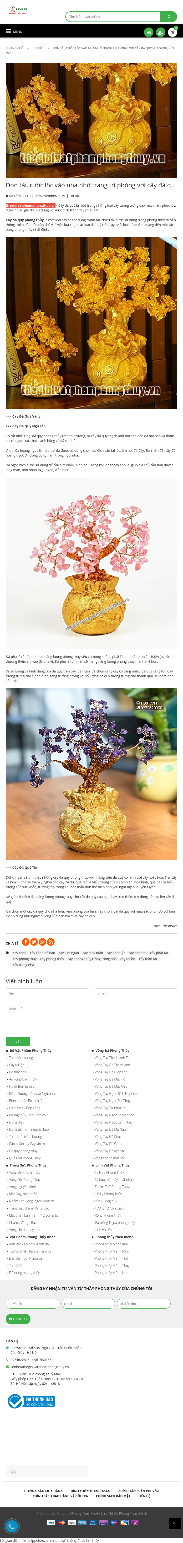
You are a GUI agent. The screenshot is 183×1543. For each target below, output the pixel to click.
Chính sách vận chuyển (138, 1491)
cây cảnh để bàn (42, 953)
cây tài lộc (128, 959)
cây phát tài (159, 953)
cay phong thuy (25, 959)
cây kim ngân (69, 953)
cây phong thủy (52, 959)
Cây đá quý (66, 205)
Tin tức (74, 196)
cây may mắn (92, 953)
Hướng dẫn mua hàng (43, 1491)
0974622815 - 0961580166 (30, 1359)
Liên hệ (144, 1496)
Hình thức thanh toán (91, 1491)
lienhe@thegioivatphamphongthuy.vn (39, 1367)
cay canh (19, 953)
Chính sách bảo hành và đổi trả (60, 1496)
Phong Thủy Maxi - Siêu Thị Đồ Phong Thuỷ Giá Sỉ (109, 1513)
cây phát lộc (116, 953)
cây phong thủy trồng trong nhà (92, 959)
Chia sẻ (12, 943)
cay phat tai (138, 953)
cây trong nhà (23, 964)
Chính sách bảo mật (113, 1496)
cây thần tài (148, 959)
